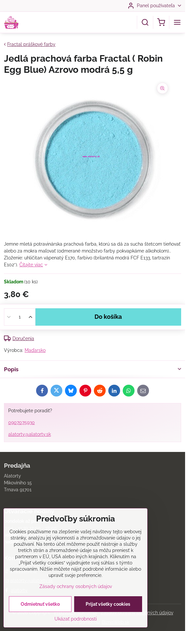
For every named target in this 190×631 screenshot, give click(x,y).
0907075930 (21, 422)
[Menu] (177, 22)
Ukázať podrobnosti (75, 620)
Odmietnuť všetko (40, 605)
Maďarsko (35, 350)
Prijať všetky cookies (108, 605)
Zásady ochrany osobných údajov (75, 587)
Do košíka (108, 317)
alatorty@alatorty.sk (29, 434)
